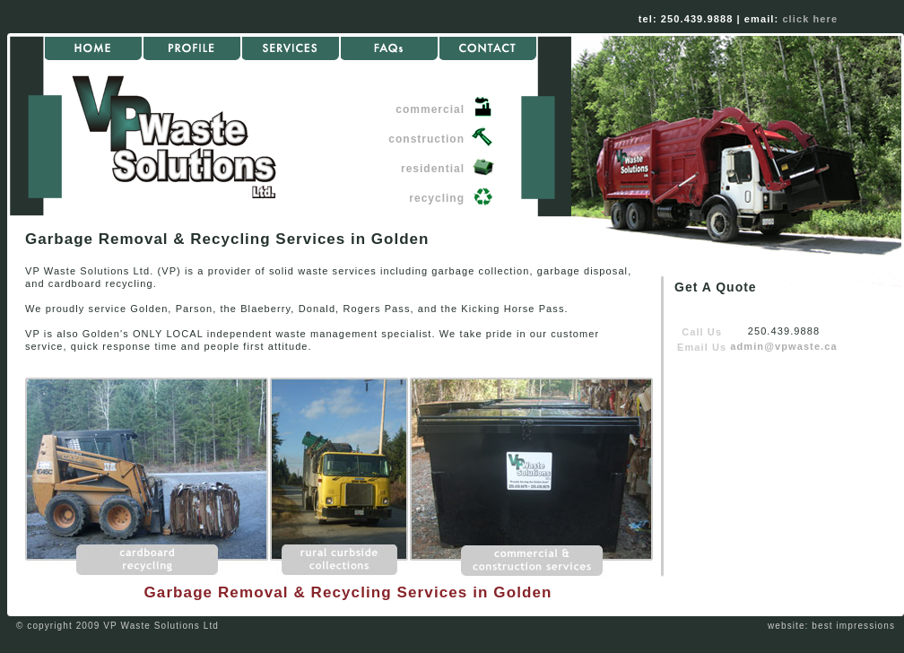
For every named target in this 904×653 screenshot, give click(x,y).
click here (810, 18)
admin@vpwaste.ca (783, 346)
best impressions (853, 626)
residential (433, 168)
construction (426, 139)
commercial (430, 109)
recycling (437, 198)
